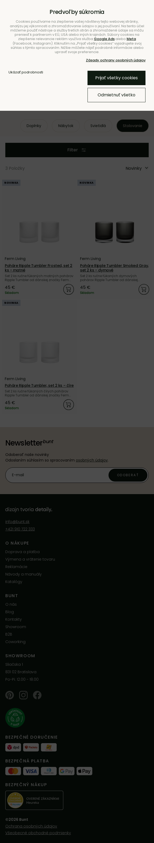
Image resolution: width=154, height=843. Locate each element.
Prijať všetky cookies (116, 78)
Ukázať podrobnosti (26, 72)
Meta (131, 38)
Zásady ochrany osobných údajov (115, 60)
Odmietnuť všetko (116, 95)
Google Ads (104, 38)
